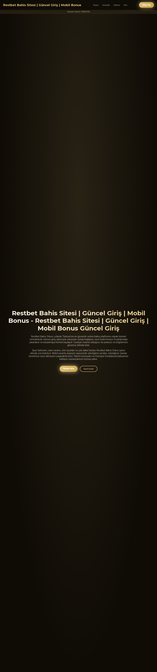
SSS (125, 5)
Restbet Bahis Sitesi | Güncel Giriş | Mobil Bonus (42, 5)
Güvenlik (106, 5)
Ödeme (116, 5)
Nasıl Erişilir (89, 369)
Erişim (96, 5)
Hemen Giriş (68, 368)
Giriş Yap (146, 5)
